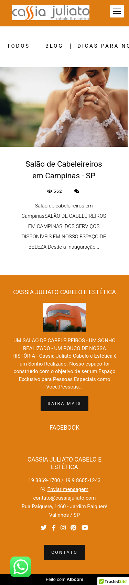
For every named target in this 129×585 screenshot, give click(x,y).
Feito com (64, 579)
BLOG (54, 46)
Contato (64, 552)
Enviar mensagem (68, 489)
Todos (18, 46)
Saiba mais (65, 403)
